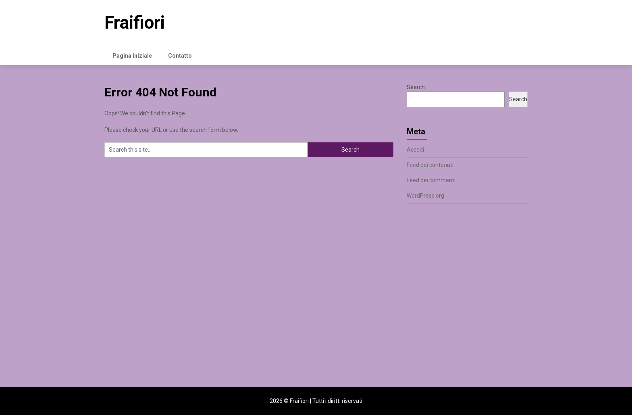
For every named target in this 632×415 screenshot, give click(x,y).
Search (416, 87)
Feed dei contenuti (430, 165)
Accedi (415, 149)
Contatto (180, 55)
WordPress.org (425, 195)
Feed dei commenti (431, 180)
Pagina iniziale (132, 55)
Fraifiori (134, 22)
